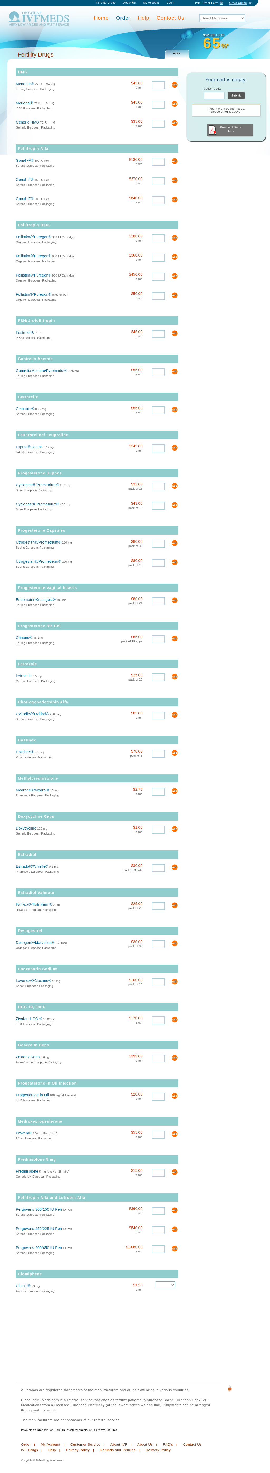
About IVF (118, 1444)
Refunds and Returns (118, 1450)
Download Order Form (225, 130)
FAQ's (168, 1444)
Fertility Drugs (106, 2)
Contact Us (170, 18)
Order (123, 18)
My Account (151, 2)
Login (170, 2)
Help (144, 18)
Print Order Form (206, 3)
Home (101, 18)
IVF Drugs (29, 1450)
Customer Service (85, 1444)
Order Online (238, 3)
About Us (129, 2)
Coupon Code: (212, 88)
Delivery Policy (158, 1450)
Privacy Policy (78, 1450)
